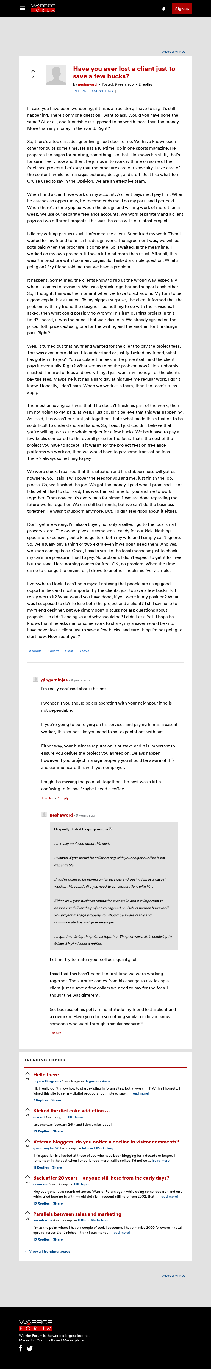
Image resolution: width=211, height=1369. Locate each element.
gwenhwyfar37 (46, 1148)
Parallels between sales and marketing (77, 1213)
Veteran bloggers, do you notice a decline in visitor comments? (106, 1141)
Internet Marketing (97, 1148)
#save (84, 651)
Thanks (47, 797)
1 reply (63, 797)
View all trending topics (47, 1251)
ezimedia (40, 1184)
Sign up (182, 9)
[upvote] (33, 74)
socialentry (42, 1220)
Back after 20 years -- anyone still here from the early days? (101, 1177)
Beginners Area (97, 1081)
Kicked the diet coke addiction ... (71, 1110)
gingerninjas (55, 680)
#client (53, 651)
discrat (39, 1117)
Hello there (46, 1074)
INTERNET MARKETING (93, 91)
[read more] (140, 1093)
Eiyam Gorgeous (47, 1081)
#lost (69, 651)
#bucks (35, 651)
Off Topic (76, 1117)
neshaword (87, 84)
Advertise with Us (173, 51)
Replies (40, 1100)
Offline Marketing (93, 1220)
